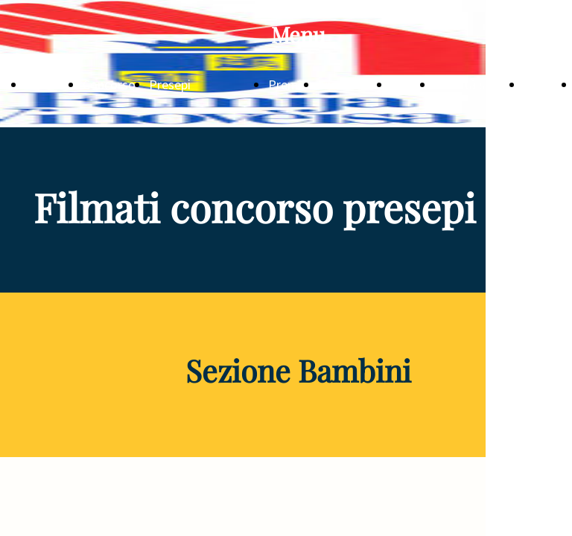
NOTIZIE (49, 84)
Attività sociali (474, 84)
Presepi (170, 84)
